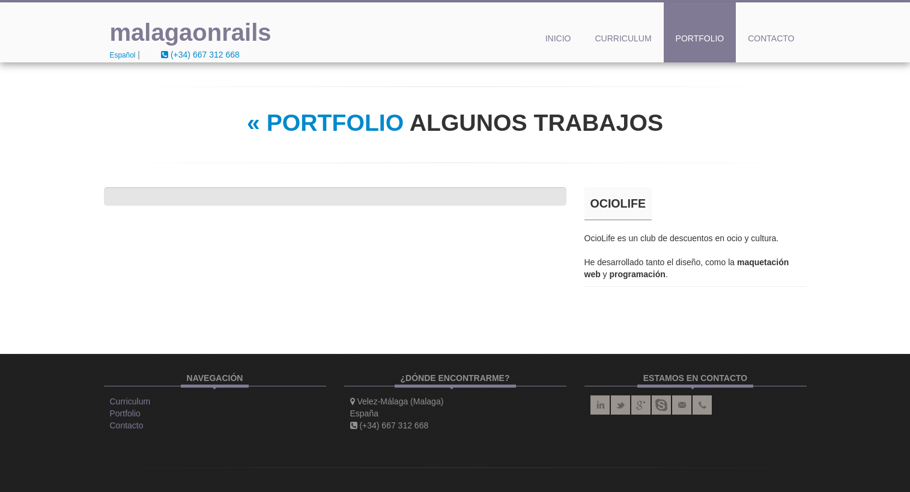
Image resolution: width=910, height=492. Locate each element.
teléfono (702, 405)
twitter (620, 405)
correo (681, 405)
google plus (641, 405)
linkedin (600, 405)
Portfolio (700, 38)
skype (661, 405)
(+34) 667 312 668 (200, 54)
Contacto (771, 38)
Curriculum (623, 38)
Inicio (558, 38)
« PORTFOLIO (325, 123)
